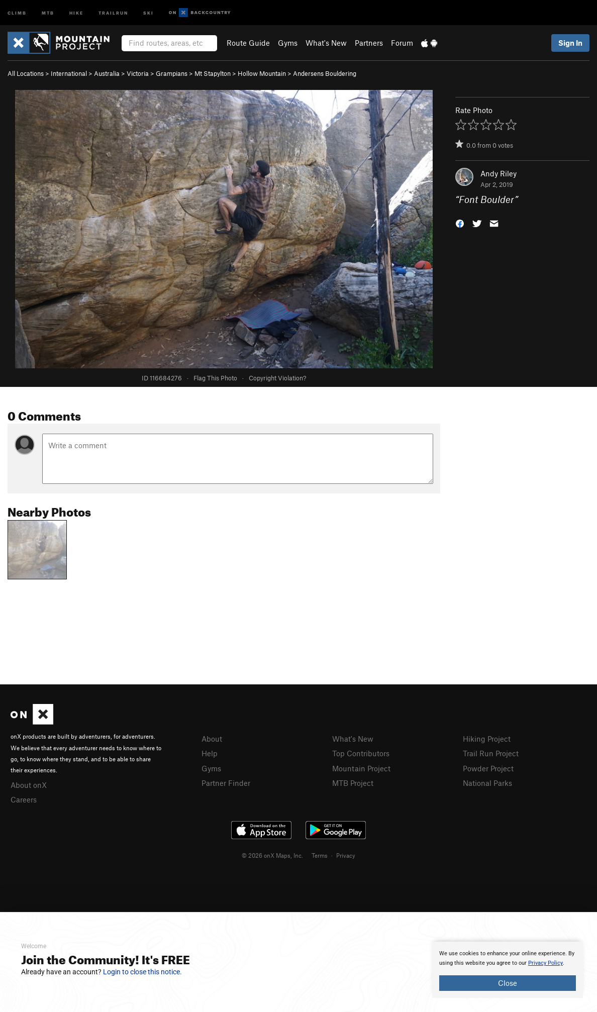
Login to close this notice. (142, 972)
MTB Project (352, 782)
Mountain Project (361, 768)
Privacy (345, 855)
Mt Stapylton (212, 73)
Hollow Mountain (262, 73)
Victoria (138, 73)
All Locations (26, 73)
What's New (326, 42)
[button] (459, 223)
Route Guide (248, 42)
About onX (29, 784)
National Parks (487, 782)
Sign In (570, 42)
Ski (148, 12)
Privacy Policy (545, 963)
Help (210, 753)
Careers (24, 799)
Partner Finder (226, 782)
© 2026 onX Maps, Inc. (272, 855)
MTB (48, 12)
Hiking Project (487, 738)
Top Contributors (360, 753)
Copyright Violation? (277, 378)
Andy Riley (498, 173)
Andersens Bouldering (324, 73)
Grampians (171, 73)
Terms (320, 855)
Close (507, 982)
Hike (76, 12)
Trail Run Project (491, 753)
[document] (507, 970)
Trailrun (113, 12)
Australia (107, 73)
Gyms (287, 42)
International (69, 73)
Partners (369, 42)
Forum (402, 42)
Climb (17, 12)
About (212, 738)
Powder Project (488, 768)
